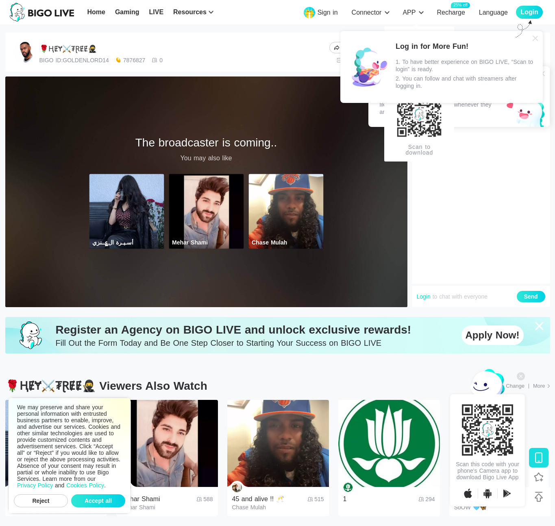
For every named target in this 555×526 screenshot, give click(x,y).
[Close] (535, 38)
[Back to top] (538, 496)
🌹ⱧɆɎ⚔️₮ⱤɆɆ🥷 (68, 49)
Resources (190, 12)
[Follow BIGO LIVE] (538, 477)
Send (531, 296)
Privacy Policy (35, 485)
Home (96, 12)
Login (424, 296)
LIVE (156, 12)
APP (409, 12)
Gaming (127, 12)
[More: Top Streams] (541, 386)
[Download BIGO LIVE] (538, 457)
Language (493, 12)
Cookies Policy (85, 485)
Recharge (451, 12)
